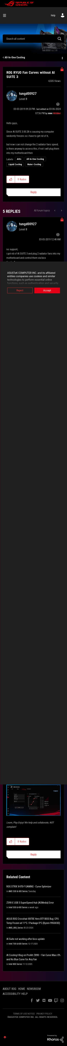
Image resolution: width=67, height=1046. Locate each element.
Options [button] (62, 57)
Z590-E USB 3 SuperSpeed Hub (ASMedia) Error (30, 902)
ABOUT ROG (9, 989)
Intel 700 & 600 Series (18, 944)
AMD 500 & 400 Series (18, 891)
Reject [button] (19, 290)
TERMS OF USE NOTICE (24, 1013)
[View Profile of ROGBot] (57, 113)
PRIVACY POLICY (44, 1013)
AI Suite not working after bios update (25, 939)
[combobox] (33, 38)
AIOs (19, 159)
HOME (21, 989)
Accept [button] (47, 290)
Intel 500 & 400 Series (18, 907)
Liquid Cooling (15, 164)
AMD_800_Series (16, 928)
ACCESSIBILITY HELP (15, 993)
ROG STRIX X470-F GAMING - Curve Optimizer (28, 886)
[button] (11, 179)
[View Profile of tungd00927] (27, 93)
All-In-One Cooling (15, 57)
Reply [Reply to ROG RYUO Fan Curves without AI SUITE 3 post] (33, 192)
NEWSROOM (34, 989)
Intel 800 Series (15, 964)
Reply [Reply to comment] (33, 854)
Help (53, 15)
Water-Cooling (34, 164)
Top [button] (5, 1037)
